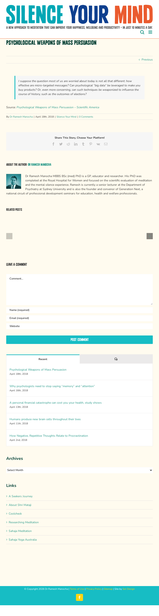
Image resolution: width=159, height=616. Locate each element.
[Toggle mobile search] (142, 32)
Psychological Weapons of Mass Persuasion (38, 370)
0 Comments (86, 116)
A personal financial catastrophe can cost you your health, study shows (56, 403)
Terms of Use (77, 589)
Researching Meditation (24, 522)
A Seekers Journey (21, 496)
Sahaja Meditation (20, 531)
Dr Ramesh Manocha (21, 116)
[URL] (79, 326)
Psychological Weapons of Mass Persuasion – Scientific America (58, 107)
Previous (147, 60)
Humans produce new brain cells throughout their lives (45, 419)
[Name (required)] (79, 310)
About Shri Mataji (20, 505)
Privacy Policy (94, 589)
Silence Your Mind (66, 116)
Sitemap (108, 589)
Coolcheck (15, 514)
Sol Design (129, 589)
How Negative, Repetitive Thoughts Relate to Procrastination (49, 436)
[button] (9, 236)
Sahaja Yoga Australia (23, 540)
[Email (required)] (79, 318)
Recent (43, 359)
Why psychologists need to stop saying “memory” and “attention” (52, 386)
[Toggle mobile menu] (150, 32)
